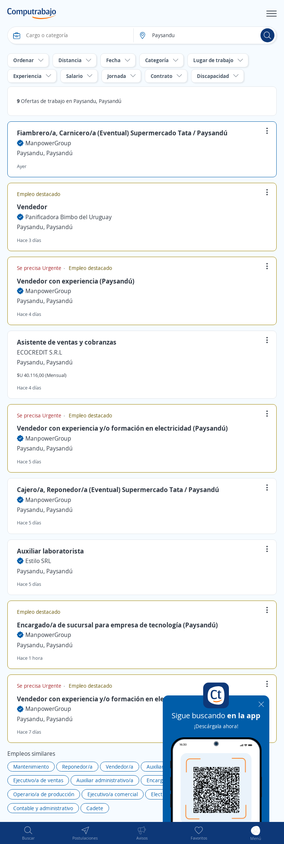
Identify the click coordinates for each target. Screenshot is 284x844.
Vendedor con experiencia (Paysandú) (75, 281)
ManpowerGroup (48, 143)
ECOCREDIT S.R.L (39, 352)
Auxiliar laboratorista (50, 550)
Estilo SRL (38, 561)
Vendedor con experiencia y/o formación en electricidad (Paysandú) (122, 428)
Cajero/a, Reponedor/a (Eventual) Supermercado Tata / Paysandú (118, 489)
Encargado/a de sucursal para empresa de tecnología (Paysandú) (117, 624)
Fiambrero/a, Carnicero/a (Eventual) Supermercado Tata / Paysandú (122, 132)
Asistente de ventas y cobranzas (66, 342)
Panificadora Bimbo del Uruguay (68, 217)
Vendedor (32, 206)
